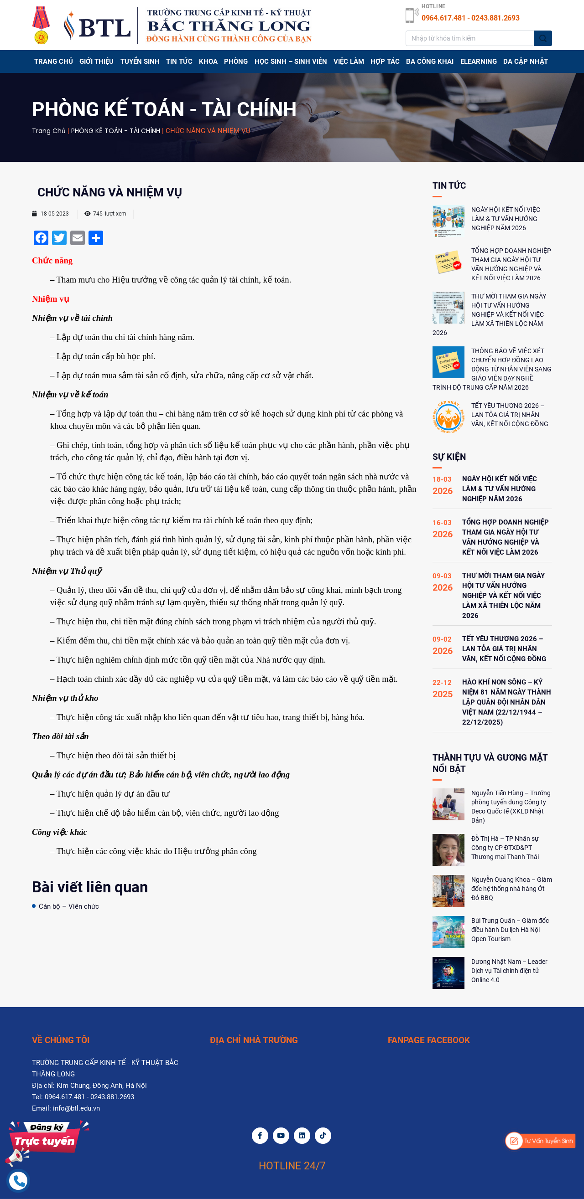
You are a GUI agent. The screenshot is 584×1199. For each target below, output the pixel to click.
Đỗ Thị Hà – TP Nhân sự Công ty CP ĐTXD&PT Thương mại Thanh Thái (505, 847)
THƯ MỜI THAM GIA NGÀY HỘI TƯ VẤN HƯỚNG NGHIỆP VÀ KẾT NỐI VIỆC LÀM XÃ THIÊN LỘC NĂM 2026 (489, 314)
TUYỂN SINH (140, 61)
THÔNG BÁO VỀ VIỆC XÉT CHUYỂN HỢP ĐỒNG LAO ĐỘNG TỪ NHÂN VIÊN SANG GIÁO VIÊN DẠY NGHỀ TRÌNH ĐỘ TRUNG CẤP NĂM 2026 (492, 369)
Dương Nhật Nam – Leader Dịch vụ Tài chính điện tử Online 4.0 (509, 970)
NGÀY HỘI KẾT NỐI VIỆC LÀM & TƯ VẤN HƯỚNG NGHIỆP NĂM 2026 (505, 219)
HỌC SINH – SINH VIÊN (291, 61)
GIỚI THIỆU (96, 61)
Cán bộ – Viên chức (69, 906)
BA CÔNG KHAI (430, 61)
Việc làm (349, 61)
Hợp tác (385, 61)
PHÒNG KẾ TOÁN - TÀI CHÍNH (115, 130)
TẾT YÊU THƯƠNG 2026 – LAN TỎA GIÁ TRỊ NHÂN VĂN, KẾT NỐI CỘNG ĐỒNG (509, 414)
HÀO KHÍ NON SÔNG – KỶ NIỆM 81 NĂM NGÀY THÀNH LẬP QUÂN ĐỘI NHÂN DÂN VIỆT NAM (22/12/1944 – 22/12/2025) (506, 702)
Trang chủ (53, 61)
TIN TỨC (179, 61)
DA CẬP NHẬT (525, 61)
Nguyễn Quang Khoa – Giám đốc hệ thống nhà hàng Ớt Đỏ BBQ (511, 888)
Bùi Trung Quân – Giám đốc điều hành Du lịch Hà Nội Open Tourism (510, 929)
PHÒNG (236, 61)
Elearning (478, 61)
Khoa (208, 61)
